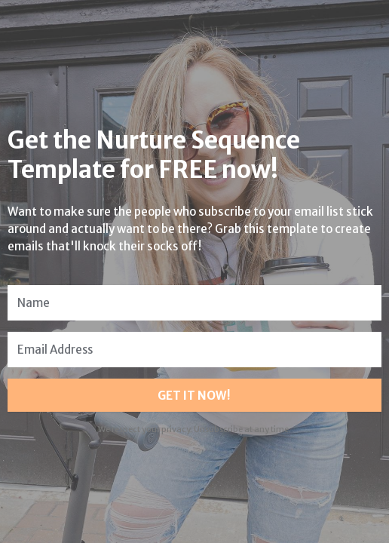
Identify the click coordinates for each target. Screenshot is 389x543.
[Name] (194, 303)
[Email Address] (194, 349)
